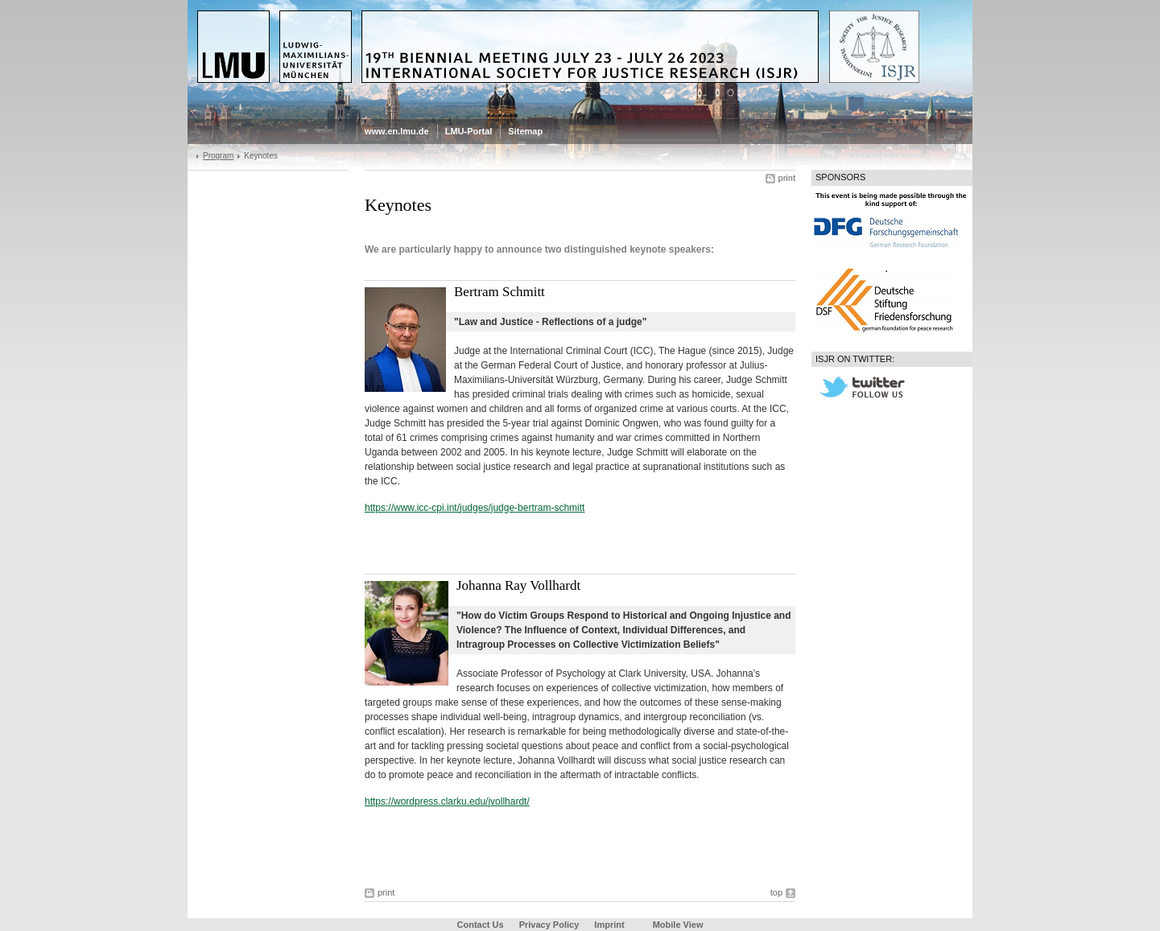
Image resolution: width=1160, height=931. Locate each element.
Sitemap (525, 131)
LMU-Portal (469, 131)
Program (218, 155)
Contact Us (480, 924)
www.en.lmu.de (397, 131)
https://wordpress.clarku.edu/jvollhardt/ (447, 801)
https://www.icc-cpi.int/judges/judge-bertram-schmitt (474, 507)
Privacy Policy (549, 924)
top (776, 892)
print (786, 178)
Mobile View (678, 924)
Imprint (609, 924)
